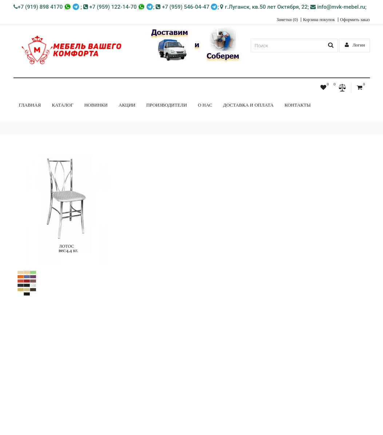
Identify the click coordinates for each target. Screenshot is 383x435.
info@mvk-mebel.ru (337, 7)
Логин (355, 45)
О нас (205, 105)
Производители (166, 105)
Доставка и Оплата (248, 105)
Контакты (297, 105)
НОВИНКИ (96, 105)
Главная (30, 105)
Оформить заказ (355, 19)
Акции (127, 105)
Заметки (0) (287, 19)
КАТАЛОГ (62, 105)
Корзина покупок (319, 19)
